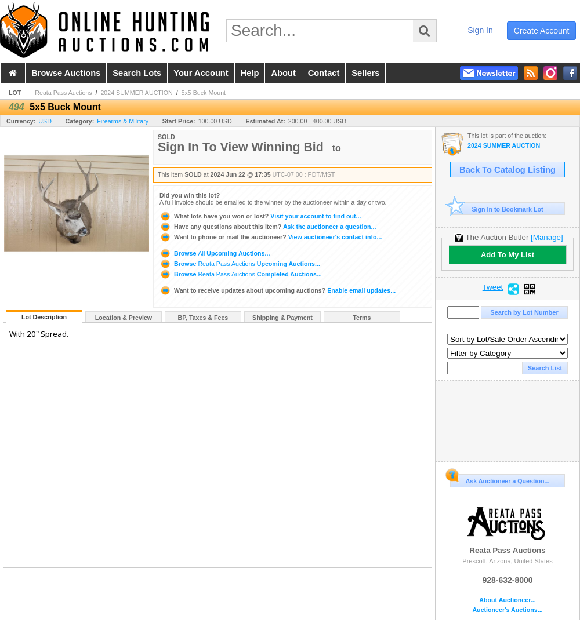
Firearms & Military (122, 121)
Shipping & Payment (282, 317)
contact (324, 73)
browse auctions (65, 73)
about (283, 73)
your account (200, 73)
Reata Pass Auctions (63, 92)
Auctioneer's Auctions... (507, 610)
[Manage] (546, 237)
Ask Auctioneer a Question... (499, 479)
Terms (362, 317)
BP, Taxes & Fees (203, 317)
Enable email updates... (278, 290)
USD (45, 121)
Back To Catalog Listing (507, 169)
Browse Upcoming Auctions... (215, 253)
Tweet (493, 287)
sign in (480, 30)
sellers (365, 73)
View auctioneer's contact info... (271, 237)
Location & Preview (123, 317)
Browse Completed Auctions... (241, 274)
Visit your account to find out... (260, 216)
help (250, 73)
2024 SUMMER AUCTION (136, 92)
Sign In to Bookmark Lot (496, 209)
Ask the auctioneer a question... (268, 226)
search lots (137, 73)
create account (542, 30)
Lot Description (44, 317)
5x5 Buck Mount (204, 92)
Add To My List (507, 254)
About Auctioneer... (507, 600)
